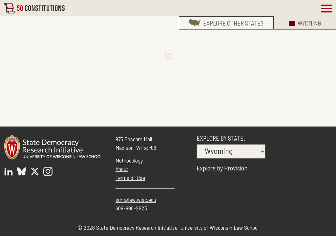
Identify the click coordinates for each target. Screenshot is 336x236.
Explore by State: (221, 138)
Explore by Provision (222, 168)
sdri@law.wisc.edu (136, 199)
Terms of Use (130, 177)
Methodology (129, 160)
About (122, 168)
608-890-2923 (131, 208)
